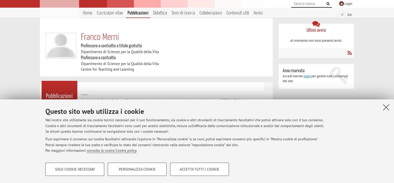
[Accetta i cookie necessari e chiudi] (386, 107)
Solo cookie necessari (75, 169)
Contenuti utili (237, 13)
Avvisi (258, 13)
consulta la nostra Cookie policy (111, 150)
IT (342, 15)
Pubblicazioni (138, 13)
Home (87, 13)
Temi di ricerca (183, 13)
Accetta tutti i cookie (199, 169)
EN (350, 15)
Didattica (160, 13)
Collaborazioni (211, 13)
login (307, 76)
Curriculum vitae (110, 13)
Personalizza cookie (137, 169)
